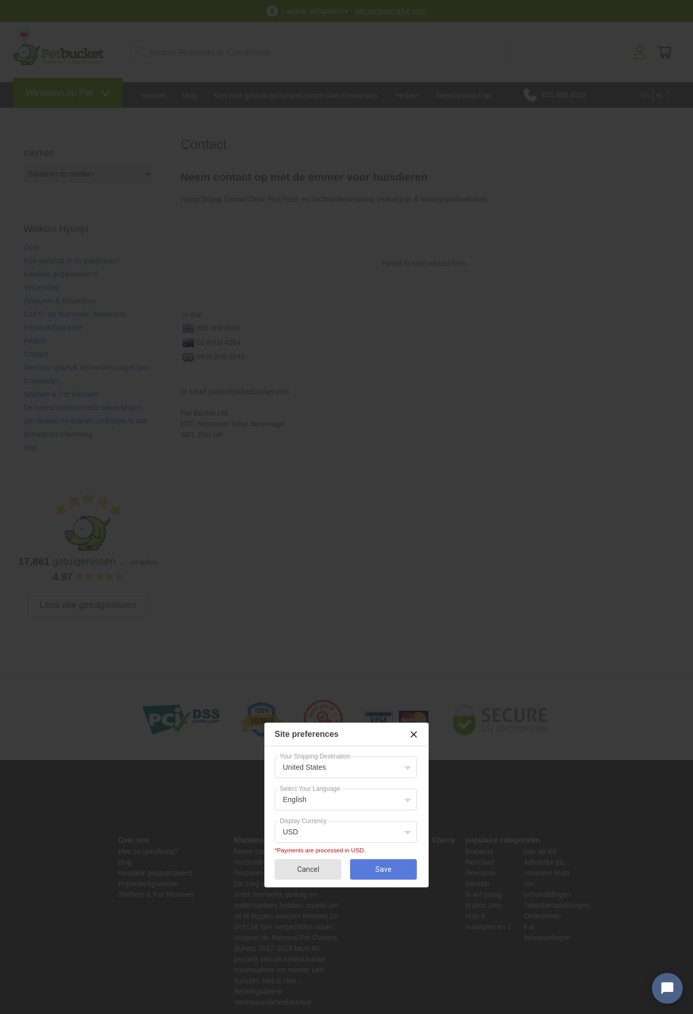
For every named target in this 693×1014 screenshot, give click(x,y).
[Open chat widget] (667, 988)
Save (383, 869)
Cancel (308, 869)
